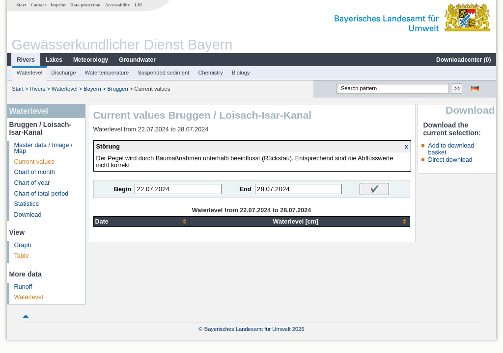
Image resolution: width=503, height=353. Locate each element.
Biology (241, 73)
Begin (122, 189)
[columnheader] (141, 221)
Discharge (63, 73)
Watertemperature (107, 73)
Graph (22, 245)
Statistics (26, 204)
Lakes (54, 59)
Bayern (92, 89)
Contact (38, 4)
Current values (34, 161)
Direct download (450, 159)
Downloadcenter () (463, 59)
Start (21, 4)
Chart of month (34, 172)
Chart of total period (41, 193)
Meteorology (90, 59)
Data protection (85, 4)
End (246, 189)
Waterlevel (29, 73)
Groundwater (137, 59)
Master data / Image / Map (43, 148)
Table (21, 255)
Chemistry (210, 73)
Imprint (58, 4)
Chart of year (32, 182)
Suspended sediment (163, 73)
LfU (138, 4)
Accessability (117, 4)
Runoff (23, 286)
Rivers (26, 59)
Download (28, 214)
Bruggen (117, 89)
